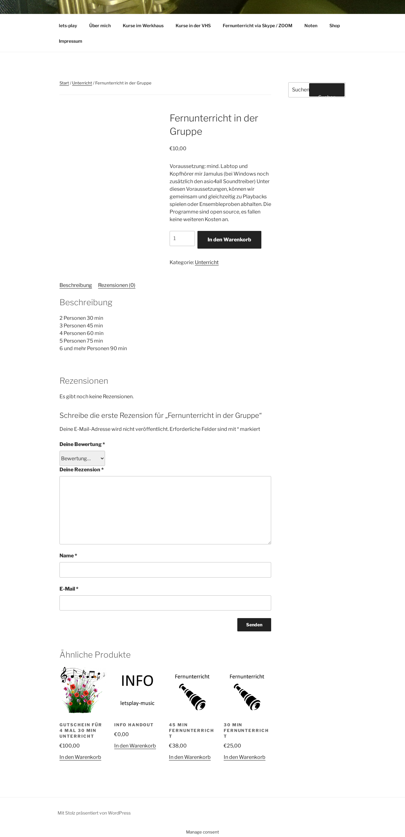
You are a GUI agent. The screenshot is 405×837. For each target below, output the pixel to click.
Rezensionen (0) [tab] (116, 285)
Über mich (100, 25)
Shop (337, 25)
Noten (310, 25)
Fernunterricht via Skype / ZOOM (257, 25)
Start (64, 82)
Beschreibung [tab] (75, 285)
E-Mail (68, 589)
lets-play (68, 25)
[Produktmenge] (182, 238)
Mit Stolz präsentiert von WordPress (94, 812)
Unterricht (82, 82)
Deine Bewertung (82, 444)
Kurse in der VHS (193, 25)
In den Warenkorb (229, 240)
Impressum (70, 41)
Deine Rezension (81, 470)
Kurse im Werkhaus (143, 25)
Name (68, 556)
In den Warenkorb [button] (80, 757)
